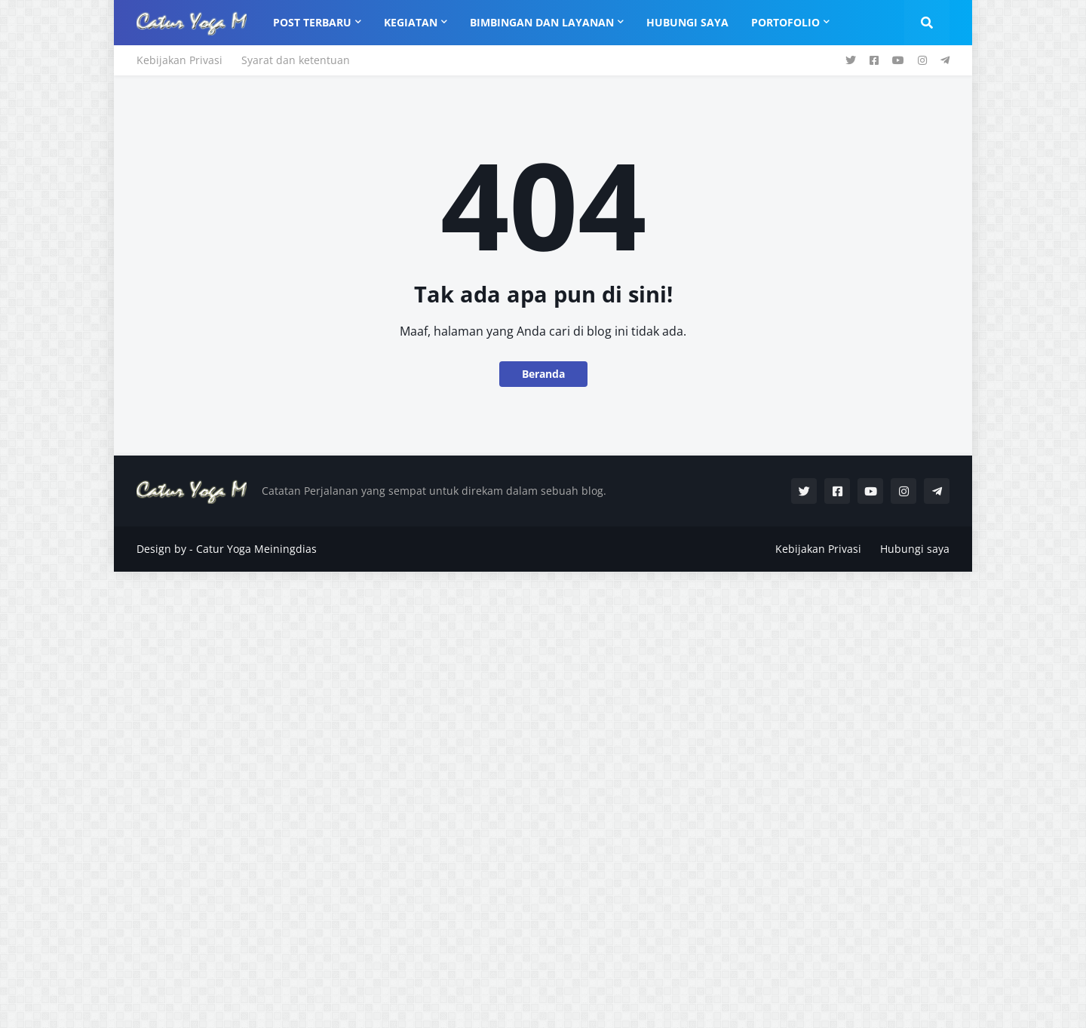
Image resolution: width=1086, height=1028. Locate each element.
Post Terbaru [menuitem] (312, 22)
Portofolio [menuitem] (785, 22)
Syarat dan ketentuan (295, 60)
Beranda (543, 374)
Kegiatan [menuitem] (410, 22)
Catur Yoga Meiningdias (256, 549)
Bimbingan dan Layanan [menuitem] (542, 22)
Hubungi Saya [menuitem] (687, 22)
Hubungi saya (914, 549)
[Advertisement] (452, 798)
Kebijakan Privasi (179, 60)
